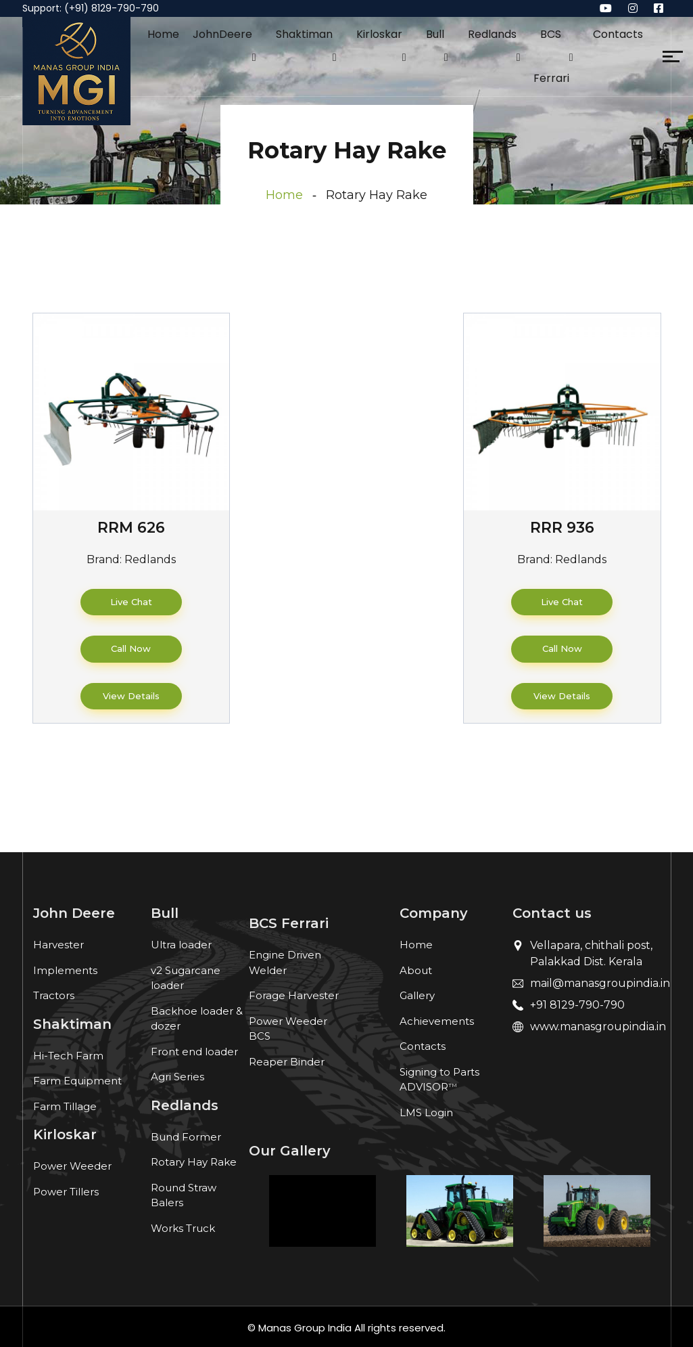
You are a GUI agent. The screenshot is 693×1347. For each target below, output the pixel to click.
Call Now (131, 648)
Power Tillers (66, 1191)
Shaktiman (304, 34)
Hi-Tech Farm (68, 1055)
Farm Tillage (65, 1106)
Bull (435, 34)
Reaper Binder (287, 1061)
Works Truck (183, 1228)
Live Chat (131, 601)
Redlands (492, 34)
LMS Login (426, 1112)
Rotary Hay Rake (194, 1161)
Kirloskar (379, 34)
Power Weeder (72, 1166)
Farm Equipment (77, 1080)
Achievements (437, 1021)
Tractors (53, 995)
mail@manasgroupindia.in (600, 983)
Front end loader (194, 1051)
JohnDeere (222, 34)
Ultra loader (181, 944)
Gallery (417, 995)
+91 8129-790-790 (577, 1004)
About (416, 970)
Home (163, 34)
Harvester (58, 944)
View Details (131, 695)
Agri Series (177, 1076)
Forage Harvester (294, 995)
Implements (65, 970)
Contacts (618, 34)
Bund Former (186, 1136)
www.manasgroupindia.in (598, 1026)
